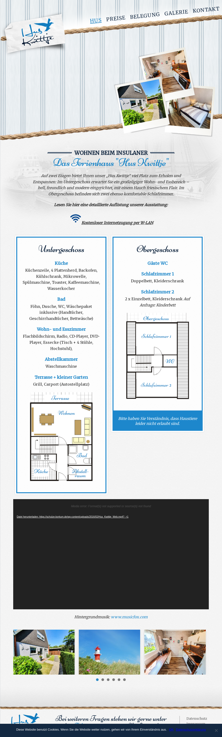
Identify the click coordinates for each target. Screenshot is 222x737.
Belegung (145, 16)
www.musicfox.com (129, 617)
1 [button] (97, 679)
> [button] (202, 650)
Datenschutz (196, 718)
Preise (116, 18)
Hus (96, 20)
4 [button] (113, 679)
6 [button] (124, 679)
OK (171, 729)
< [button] (19, 650)
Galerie (176, 12)
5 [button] (119, 679)
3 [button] (108, 679)
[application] (111, 554)
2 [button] (102, 679)
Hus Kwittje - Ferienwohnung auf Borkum (33, 34)
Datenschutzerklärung (191, 729)
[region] (111, 652)
